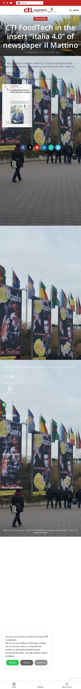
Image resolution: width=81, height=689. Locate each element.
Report (5, 499)
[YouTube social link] (11, 3)
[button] (29, 3)
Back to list (40, 157)
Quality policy (8, 460)
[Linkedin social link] (44, 147)
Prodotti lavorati (10, 431)
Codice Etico (8, 475)
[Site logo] (40, 10)
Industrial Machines (11, 426)
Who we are (8, 421)
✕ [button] (47, 636)
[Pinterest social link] (37, 147)
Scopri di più (8, 369)
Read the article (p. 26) (12, 72)
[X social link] (7, 3)
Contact (6, 446)
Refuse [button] (26, 662)
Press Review (40, 19)
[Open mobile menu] (74, 10)
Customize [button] (41, 662)
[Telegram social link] (58, 147)
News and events (10, 441)
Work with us (8, 465)
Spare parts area (10, 436)
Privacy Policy (8, 470)
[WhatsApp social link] (51, 147)
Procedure (7, 493)
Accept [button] (12, 662)
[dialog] (26, 650)
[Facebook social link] (3, 3)
